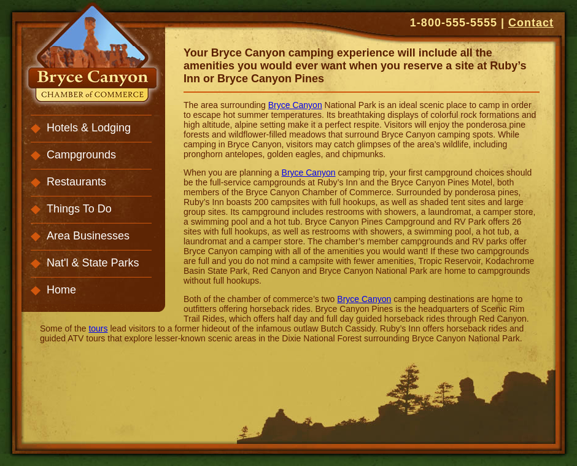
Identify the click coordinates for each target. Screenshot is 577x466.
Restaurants (76, 182)
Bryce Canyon (295, 105)
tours (97, 328)
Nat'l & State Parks (93, 263)
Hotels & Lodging (89, 128)
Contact (531, 23)
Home (61, 290)
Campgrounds (81, 155)
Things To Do (79, 209)
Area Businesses (88, 236)
